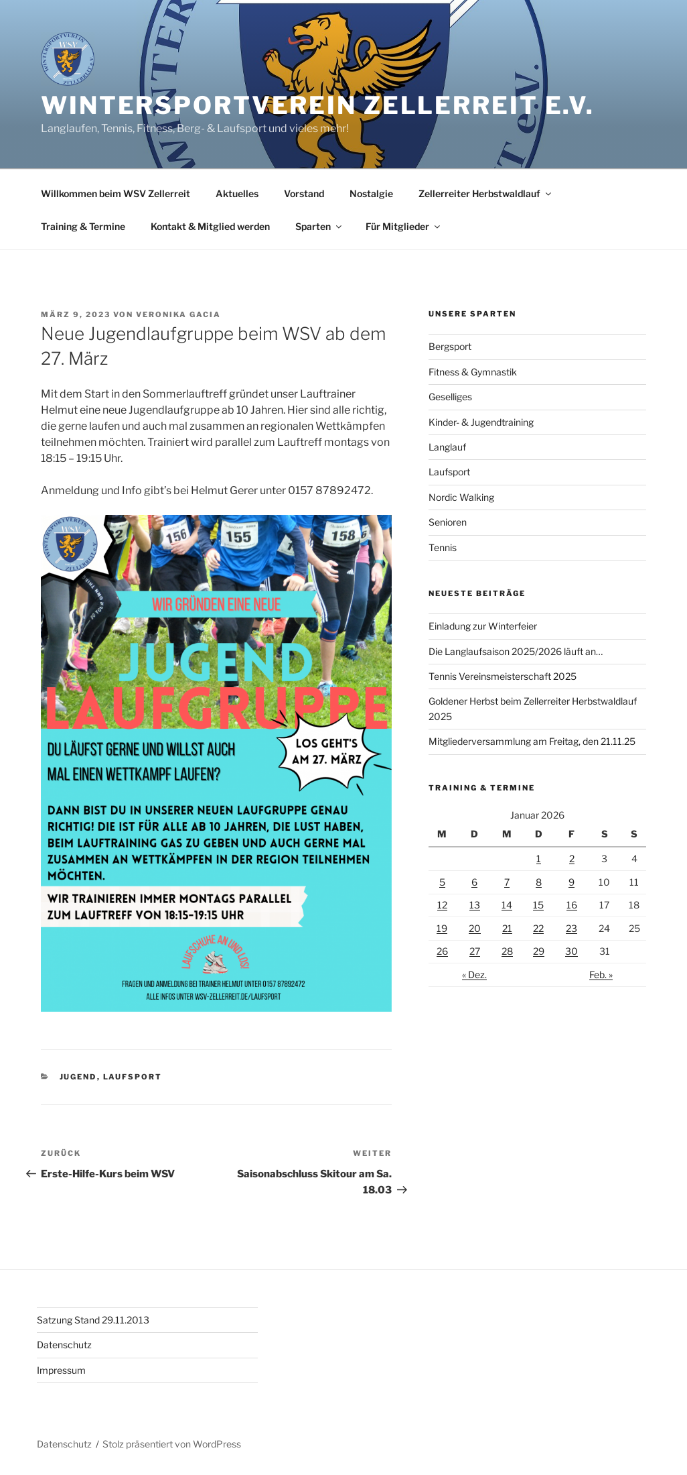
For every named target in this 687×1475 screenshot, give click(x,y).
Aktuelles (237, 193)
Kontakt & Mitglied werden (210, 226)
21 (507, 928)
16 (571, 904)
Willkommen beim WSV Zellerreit (115, 193)
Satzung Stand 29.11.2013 (93, 1319)
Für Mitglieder (404, 226)
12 (442, 904)
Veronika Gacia (178, 314)
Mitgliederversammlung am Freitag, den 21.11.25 (532, 741)
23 (571, 928)
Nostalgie (371, 193)
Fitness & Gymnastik (473, 371)
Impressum (61, 1370)
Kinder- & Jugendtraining (481, 422)
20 (475, 928)
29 (538, 951)
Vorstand (304, 193)
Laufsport (133, 1076)
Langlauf (447, 447)
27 (474, 951)
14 (507, 904)
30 (571, 951)
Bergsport (450, 346)
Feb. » (601, 974)
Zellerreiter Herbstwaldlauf (485, 193)
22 (538, 928)
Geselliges (450, 396)
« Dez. (474, 974)
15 (538, 904)
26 (442, 951)
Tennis (443, 547)
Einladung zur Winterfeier (483, 626)
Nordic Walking (461, 497)
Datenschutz (64, 1344)
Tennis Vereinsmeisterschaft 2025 (503, 676)
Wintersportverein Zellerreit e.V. (318, 105)
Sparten (319, 226)
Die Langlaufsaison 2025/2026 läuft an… (516, 651)
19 (442, 928)
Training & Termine (83, 226)
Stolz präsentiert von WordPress (171, 1444)
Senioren (448, 522)
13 (474, 904)
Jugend (78, 1076)
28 (507, 951)
